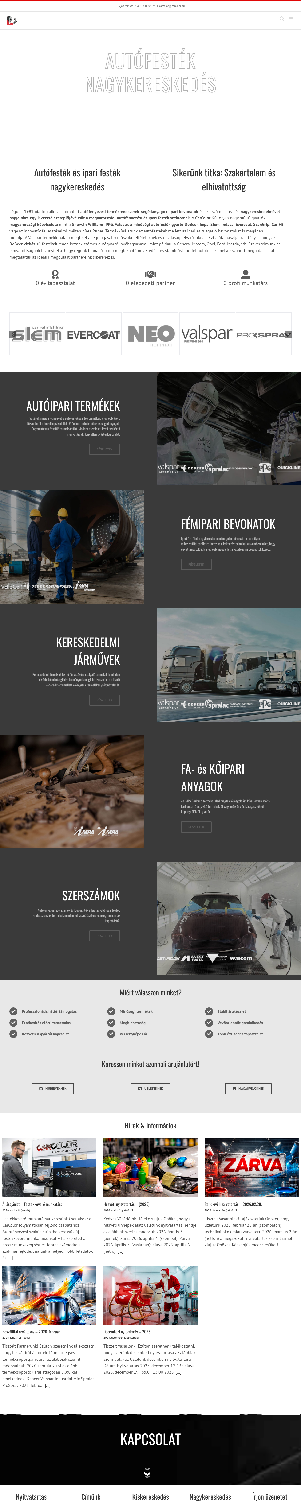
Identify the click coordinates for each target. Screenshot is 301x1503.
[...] (9, 1257)
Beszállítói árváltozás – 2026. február (31, 1332)
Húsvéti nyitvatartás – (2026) (126, 1204)
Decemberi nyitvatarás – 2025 (126, 1332)
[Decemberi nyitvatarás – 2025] (150, 1295)
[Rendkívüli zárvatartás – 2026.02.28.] (252, 1167)
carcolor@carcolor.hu (172, 6)
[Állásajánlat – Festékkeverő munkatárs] (49, 1167)
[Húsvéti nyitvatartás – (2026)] (150, 1167)
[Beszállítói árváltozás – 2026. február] (49, 1295)
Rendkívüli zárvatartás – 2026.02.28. (233, 1204)
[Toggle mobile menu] (291, 18)
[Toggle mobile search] (282, 18)
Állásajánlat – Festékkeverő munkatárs (32, 1204)
